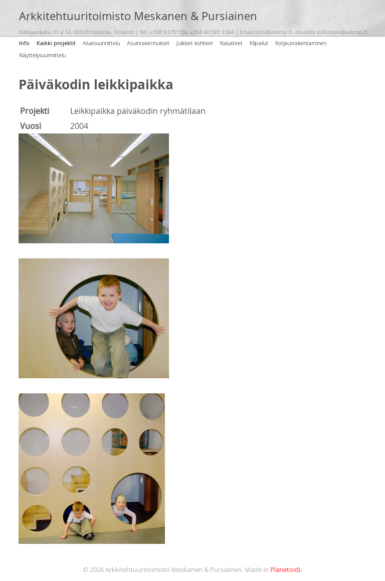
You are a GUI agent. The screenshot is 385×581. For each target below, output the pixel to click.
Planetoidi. (286, 569)
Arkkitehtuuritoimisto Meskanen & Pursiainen (138, 16)
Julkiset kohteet (194, 43)
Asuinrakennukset (148, 43)
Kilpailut (259, 43)
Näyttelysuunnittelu (42, 55)
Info (24, 43)
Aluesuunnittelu (101, 43)
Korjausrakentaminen (300, 43)
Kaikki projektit (56, 43)
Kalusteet (231, 43)
